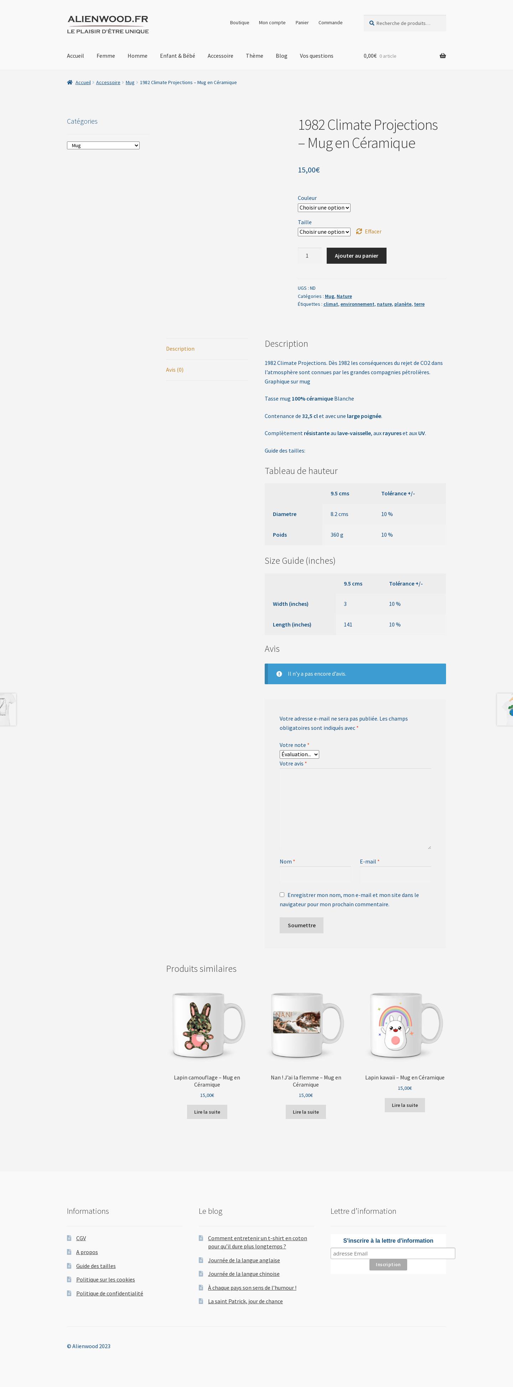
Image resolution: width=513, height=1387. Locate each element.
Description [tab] (180, 348)
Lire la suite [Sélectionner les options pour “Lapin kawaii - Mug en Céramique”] (405, 1105)
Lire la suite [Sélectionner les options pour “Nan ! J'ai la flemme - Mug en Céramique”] (306, 1112)
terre (419, 304)
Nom (287, 861)
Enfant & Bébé (177, 55)
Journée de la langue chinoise (244, 1273)
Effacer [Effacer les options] (373, 231)
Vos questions (316, 55)
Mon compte (272, 22)
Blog (281, 55)
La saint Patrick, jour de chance (245, 1301)
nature (384, 304)
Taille (305, 222)
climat (330, 304)
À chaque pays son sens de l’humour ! (252, 1287)
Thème (254, 55)
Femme (106, 55)
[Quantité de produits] (310, 256)
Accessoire (220, 55)
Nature (344, 296)
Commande (330, 22)
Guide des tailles (96, 1265)
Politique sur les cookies (105, 1279)
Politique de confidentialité (109, 1293)
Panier (302, 22)
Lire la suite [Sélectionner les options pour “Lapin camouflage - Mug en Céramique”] (207, 1112)
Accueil (75, 55)
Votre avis (293, 763)
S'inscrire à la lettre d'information (388, 1241)
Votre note (295, 744)
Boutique (239, 22)
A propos (87, 1251)
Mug (130, 82)
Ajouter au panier (356, 255)
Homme (137, 55)
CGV (81, 1238)
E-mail (370, 861)
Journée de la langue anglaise (244, 1260)
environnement (357, 304)
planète (402, 304)
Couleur (307, 197)
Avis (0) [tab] (174, 369)
